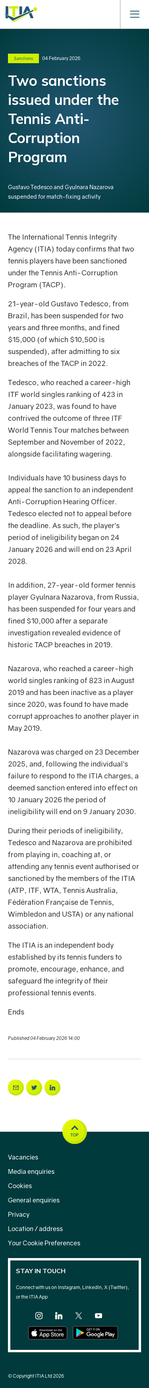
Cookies (20, 1186)
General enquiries (34, 1200)
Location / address (35, 1229)
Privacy (18, 1214)
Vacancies (23, 1157)
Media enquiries (31, 1171)
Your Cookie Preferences (44, 1243)
